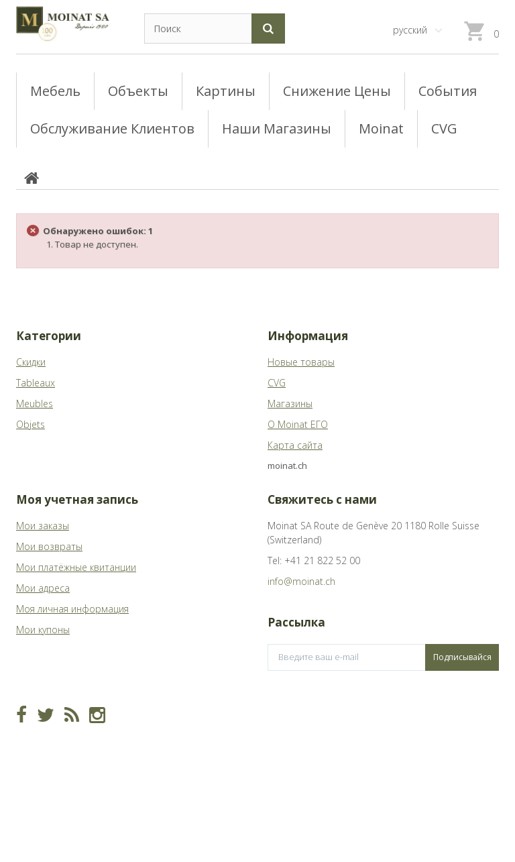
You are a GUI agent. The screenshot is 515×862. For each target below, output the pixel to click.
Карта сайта (295, 445)
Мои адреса (43, 588)
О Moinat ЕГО (298, 424)
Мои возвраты (49, 546)
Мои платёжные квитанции (76, 567)
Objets (30, 424)
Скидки (31, 362)
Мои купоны (43, 629)
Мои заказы (42, 525)
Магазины (290, 403)
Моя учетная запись (77, 499)
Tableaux (35, 382)
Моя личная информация (72, 608)
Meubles (34, 403)
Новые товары (301, 362)
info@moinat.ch (301, 581)
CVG (277, 382)
